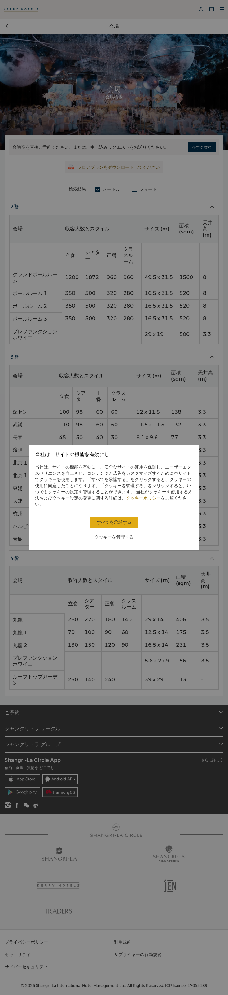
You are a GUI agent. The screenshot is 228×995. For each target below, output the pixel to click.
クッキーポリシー (143, 498)
